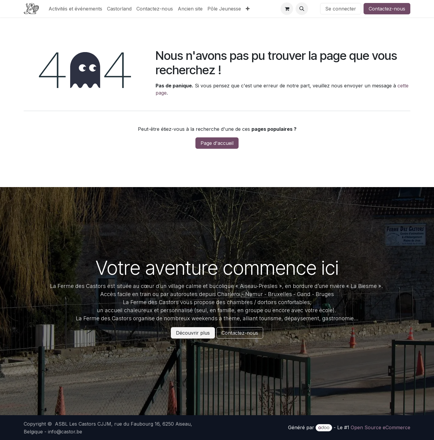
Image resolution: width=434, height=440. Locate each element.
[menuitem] (75, 9)
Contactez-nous (387, 9)
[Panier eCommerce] (287, 8)
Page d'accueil (217, 143)
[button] (302, 8)
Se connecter (340, 9)
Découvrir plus (193, 333)
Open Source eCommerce (380, 427)
